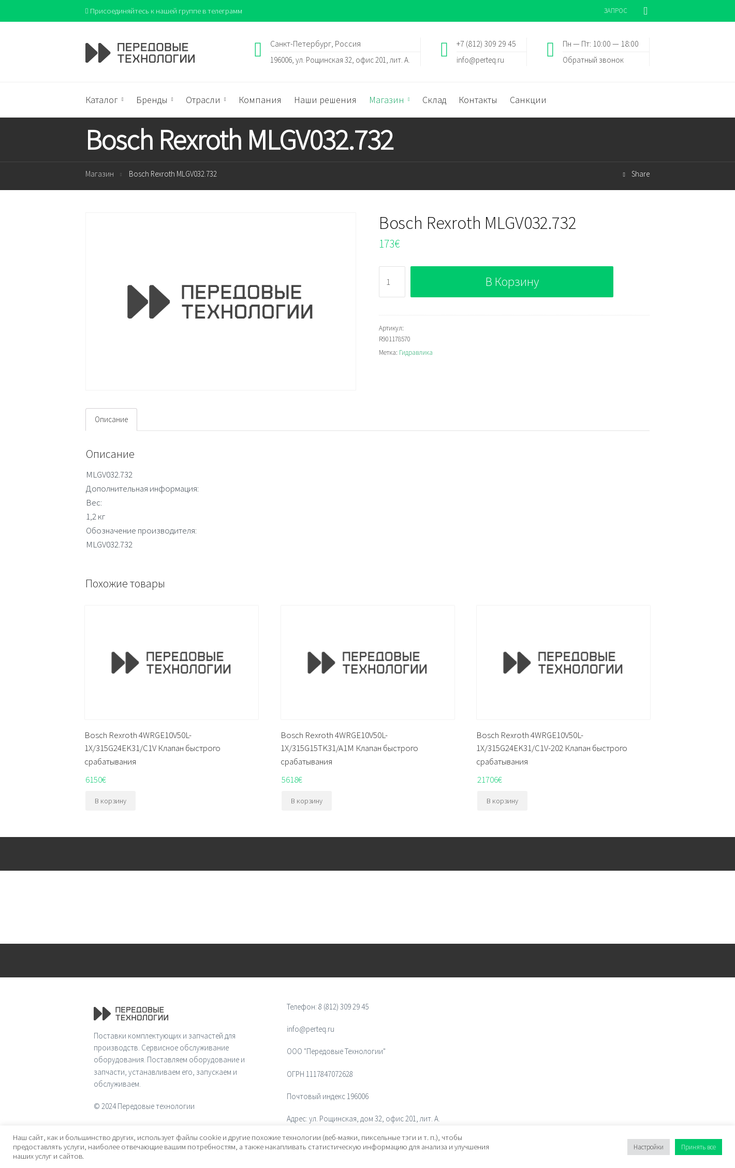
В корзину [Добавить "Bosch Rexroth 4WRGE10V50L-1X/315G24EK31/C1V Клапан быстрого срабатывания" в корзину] (110, 801)
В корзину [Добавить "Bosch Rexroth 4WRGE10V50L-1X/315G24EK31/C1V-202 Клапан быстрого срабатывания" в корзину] (502, 801)
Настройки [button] (649, 1147)
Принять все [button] (698, 1147)
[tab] (111, 419)
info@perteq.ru (480, 60)
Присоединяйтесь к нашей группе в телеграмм (164, 11)
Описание (111, 420)
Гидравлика (416, 352)
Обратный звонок (593, 60)
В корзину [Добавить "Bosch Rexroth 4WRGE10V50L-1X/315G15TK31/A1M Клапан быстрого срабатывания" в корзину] (306, 801)
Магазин (99, 174)
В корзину (512, 282)
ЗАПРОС (615, 10)
